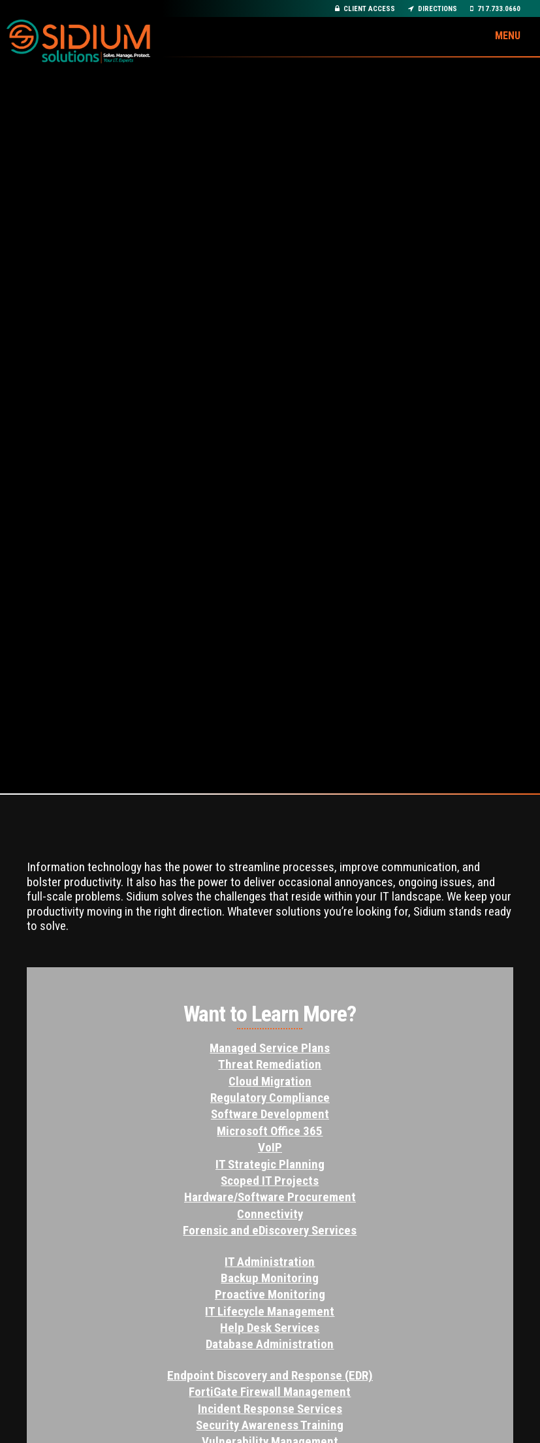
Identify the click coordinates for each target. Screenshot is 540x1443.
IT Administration (270, 1261)
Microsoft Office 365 (270, 1130)
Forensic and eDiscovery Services (270, 1230)
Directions (432, 9)
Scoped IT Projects (270, 1180)
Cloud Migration (270, 1081)
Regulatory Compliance (270, 1097)
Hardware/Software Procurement (270, 1196)
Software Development (270, 1113)
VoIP (270, 1147)
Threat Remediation (269, 1064)
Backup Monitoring (270, 1277)
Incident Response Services (270, 1408)
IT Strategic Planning (270, 1164)
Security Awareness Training (269, 1425)
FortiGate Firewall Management (270, 1391)
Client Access (365, 9)
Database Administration (270, 1344)
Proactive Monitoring (270, 1294)
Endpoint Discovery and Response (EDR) (270, 1375)
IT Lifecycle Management (269, 1311)
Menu (507, 35)
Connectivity (270, 1213)
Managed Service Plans (270, 1047)
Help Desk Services (269, 1327)
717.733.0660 (495, 9)
